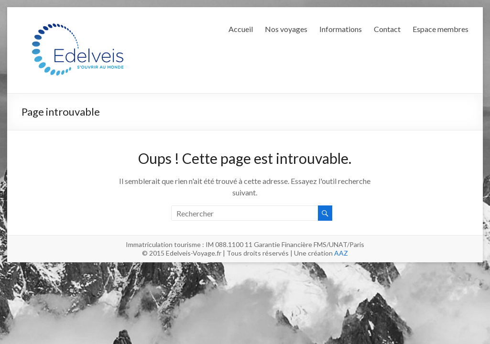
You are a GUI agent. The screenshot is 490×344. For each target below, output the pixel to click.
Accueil (241, 28)
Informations (340, 28)
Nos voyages (286, 28)
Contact (387, 28)
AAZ (341, 253)
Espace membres (440, 28)
